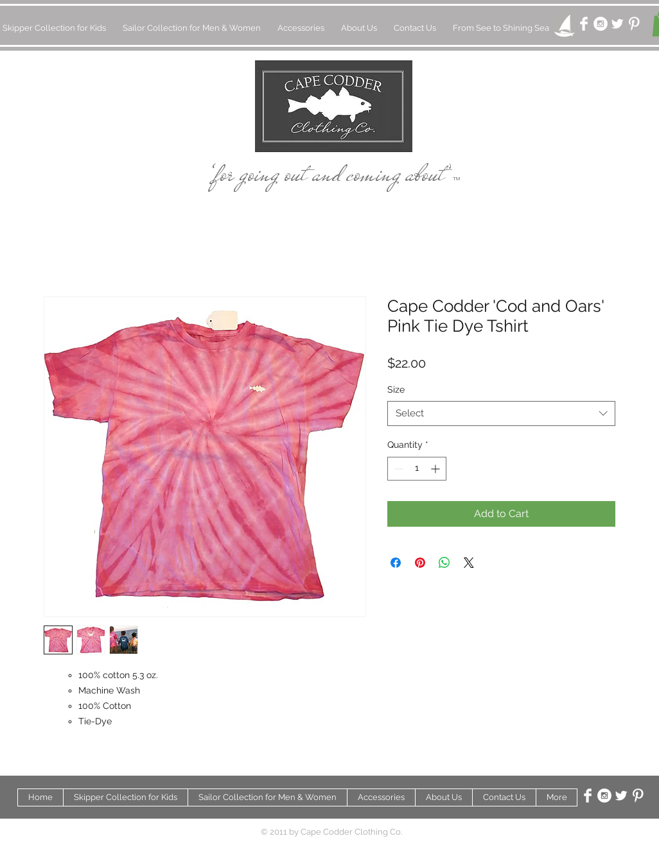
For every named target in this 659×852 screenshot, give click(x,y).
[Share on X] (469, 562)
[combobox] (501, 413)
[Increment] (436, 468)
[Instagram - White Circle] (600, 24)
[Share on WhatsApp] (444, 562)
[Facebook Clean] (584, 24)
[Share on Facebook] (395, 562)
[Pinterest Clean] (634, 24)
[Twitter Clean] (617, 24)
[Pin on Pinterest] (420, 562)
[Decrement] (397, 468)
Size (396, 389)
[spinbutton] (416, 468)
